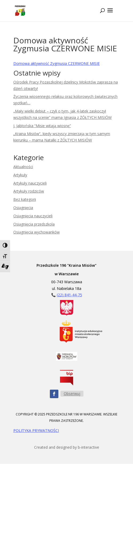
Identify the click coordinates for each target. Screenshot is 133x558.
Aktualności (23, 166)
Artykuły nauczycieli (30, 183)
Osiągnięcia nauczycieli (33, 215)
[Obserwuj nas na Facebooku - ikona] (54, 394)
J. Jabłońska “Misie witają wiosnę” (42, 125)
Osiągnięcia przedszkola (34, 224)
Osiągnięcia (23, 207)
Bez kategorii (24, 199)
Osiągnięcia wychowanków (36, 232)
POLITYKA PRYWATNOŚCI (36, 430)
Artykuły (20, 174)
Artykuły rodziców (28, 191)
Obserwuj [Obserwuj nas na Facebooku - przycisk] (72, 393)
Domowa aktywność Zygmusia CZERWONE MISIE (56, 63)
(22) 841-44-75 (69, 294)
